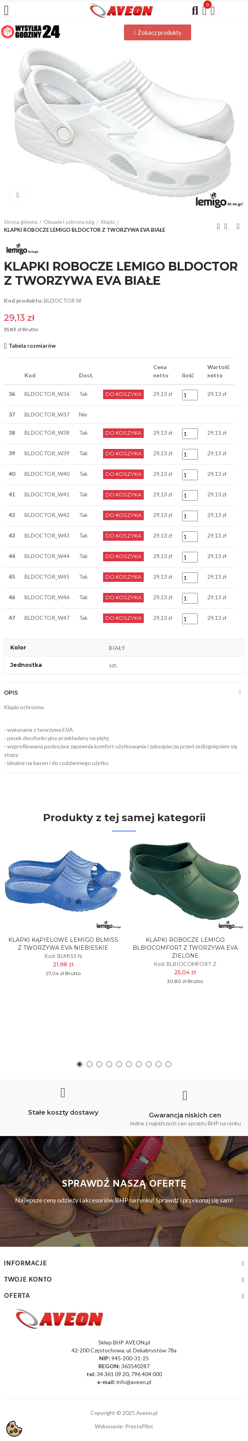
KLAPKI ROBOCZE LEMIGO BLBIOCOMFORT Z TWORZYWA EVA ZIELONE (185, 947)
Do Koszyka (123, 394)
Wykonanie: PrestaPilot (124, 1426)
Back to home (228, 226)
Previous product (218, 226)
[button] (157, 32)
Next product (238, 226)
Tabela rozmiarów (32, 345)
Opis (11, 692)
